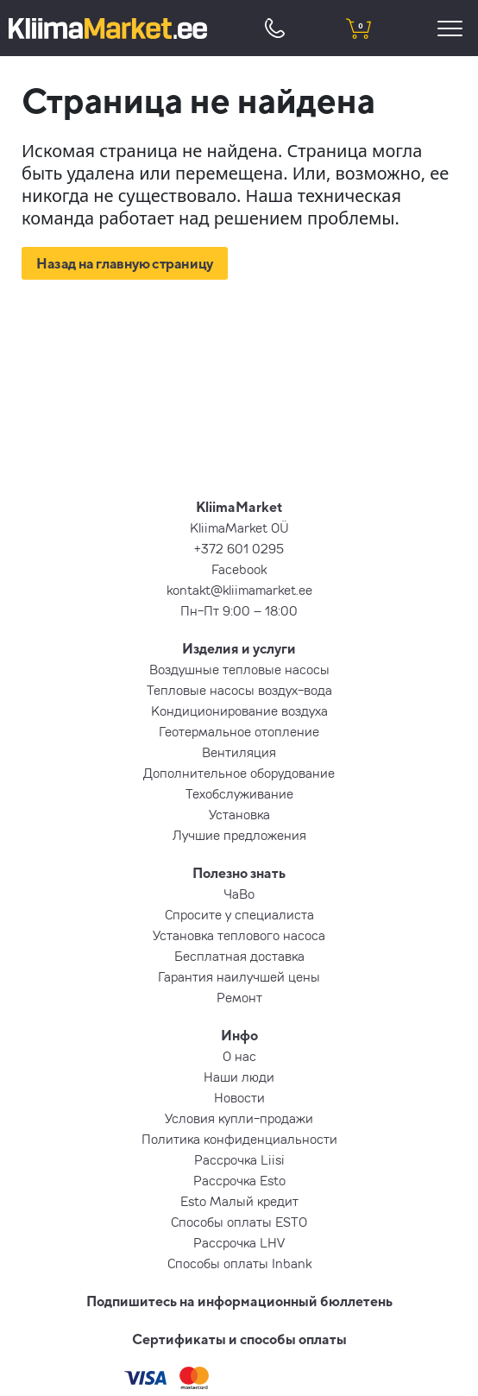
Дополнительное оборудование (239, 772)
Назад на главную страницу (124, 263)
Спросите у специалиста (239, 914)
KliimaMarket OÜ (239, 527)
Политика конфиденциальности (239, 1138)
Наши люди (239, 1076)
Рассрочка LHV (239, 1242)
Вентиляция (239, 752)
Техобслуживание (239, 793)
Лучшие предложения (239, 834)
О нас (239, 1055)
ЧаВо (239, 893)
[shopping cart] (359, 28)
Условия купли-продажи (239, 1118)
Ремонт (239, 997)
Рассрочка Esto (239, 1180)
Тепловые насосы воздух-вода (239, 689)
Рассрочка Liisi (239, 1159)
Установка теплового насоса (239, 935)
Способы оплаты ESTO (239, 1221)
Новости (239, 1097)
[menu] (452, 28)
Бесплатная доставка (239, 955)
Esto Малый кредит (239, 1201)
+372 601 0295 (239, 548)
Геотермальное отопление (239, 731)
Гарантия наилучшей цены (239, 976)
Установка (239, 814)
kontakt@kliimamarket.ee (239, 589)
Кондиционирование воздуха (239, 710)
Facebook (239, 569)
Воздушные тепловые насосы (239, 669)
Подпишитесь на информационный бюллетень (239, 1301)
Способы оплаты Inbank (239, 1263)
